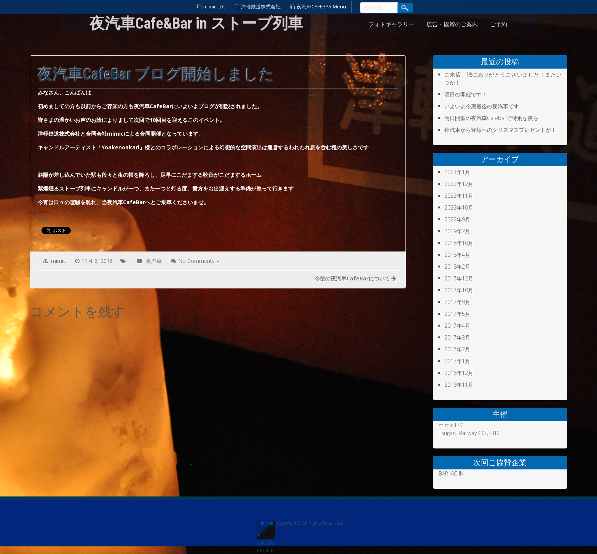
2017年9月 (457, 302)
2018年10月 (458, 243)
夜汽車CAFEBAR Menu (321, 6)
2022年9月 (457, 219)
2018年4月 (457, 254)
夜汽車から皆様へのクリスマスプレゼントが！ (500, 129)
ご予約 (498, 24)
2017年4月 (457, 325)
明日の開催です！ (465, 94)
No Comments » (198, 260)
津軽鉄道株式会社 (261, 6)
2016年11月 (458, 384)
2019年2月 (457, 231)
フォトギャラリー (391, 24)
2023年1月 (457, 172)
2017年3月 (457, 337)
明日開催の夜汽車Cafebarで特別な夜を (491, 118)
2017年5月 (457, 313)
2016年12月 (458, 372)
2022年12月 (458, 183)
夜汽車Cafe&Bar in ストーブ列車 (265, 529)
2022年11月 (458, 195)
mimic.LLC (214, 6)
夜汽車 (154, 260)
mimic (58, 260)
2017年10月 (458, 290)
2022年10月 (458, 207)
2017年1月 (457, 361)
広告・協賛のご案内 (452, 24)
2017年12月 (458, 278)
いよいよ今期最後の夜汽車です (481, 106)
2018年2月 (457, 266)
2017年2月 (457, 349)
